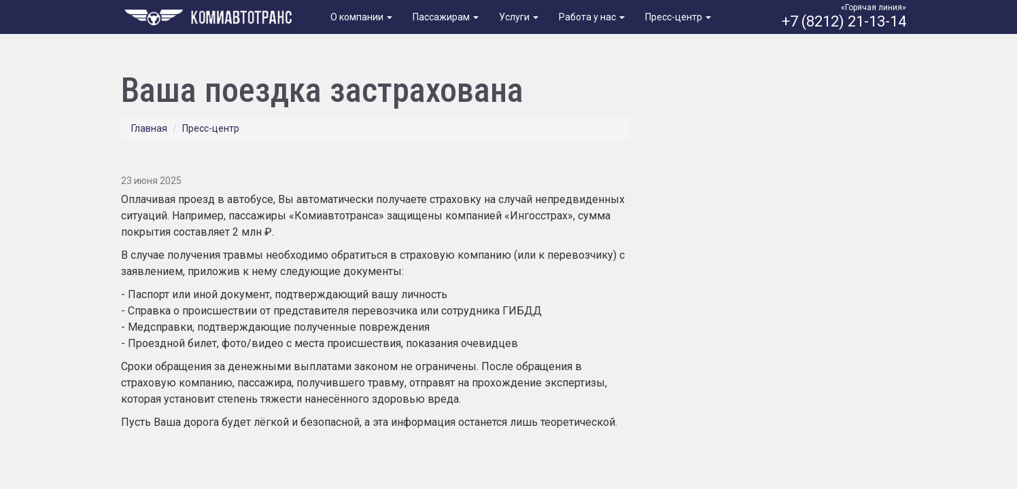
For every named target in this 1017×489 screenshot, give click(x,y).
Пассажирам (446, 17)
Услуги (518, 17)
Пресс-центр (678, 17)
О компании (361, 17)
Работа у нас (592, 17)
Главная (149, 128)
